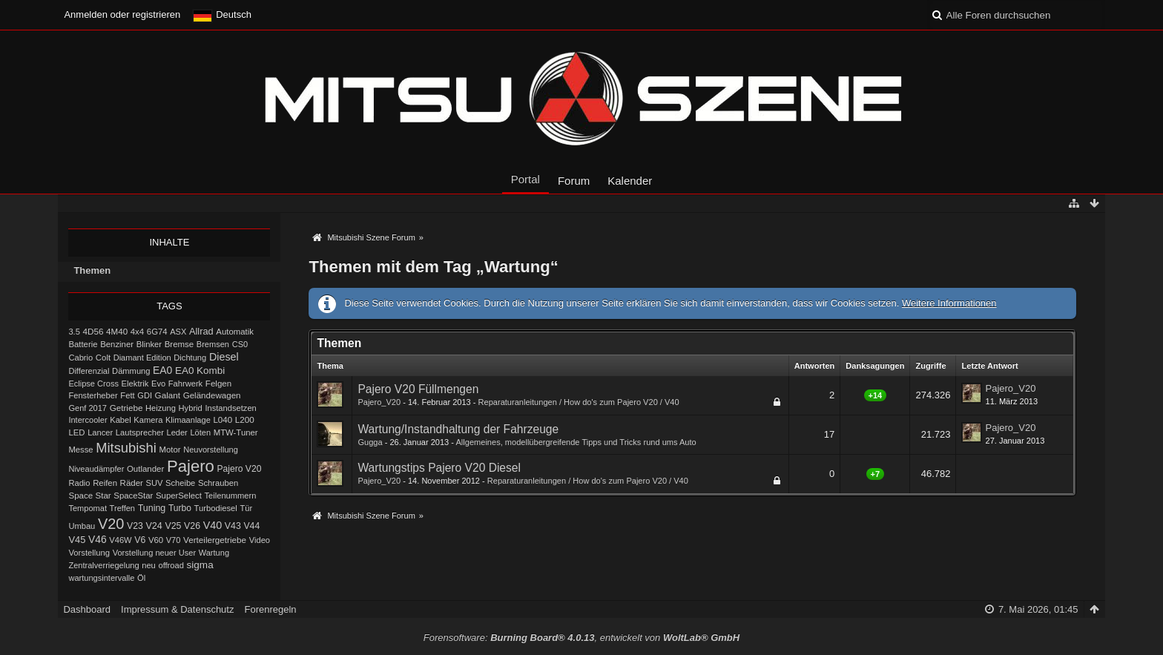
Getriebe (126, 407)
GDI (144, 395)
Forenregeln (270, 609)
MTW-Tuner (236, 432)
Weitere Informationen (949, 303)
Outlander (145, 468)
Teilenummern (231, 495)
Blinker (149, 344)
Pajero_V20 (379, 402)
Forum (574, 180)
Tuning (152, 508)
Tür (246, 508)
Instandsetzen (230, 408)
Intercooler (87, 419)
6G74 (157, 331)
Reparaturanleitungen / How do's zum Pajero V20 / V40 (578, 402)
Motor (170, 449)
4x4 (138, 331)
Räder (131, 482)
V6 (139, 540)
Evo (158, 383)
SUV (153, 482)
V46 (97, 539)
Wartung (214, 552)
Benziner (117, 344)
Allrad (201, 331)
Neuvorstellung (210, 449)
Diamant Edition (142, 357)
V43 (233, 526)
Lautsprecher (140, 432)
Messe (80, 449)
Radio (79, 482)
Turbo (179, 508)
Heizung (160, 408)
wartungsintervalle (101, 577)
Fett (127, 395)
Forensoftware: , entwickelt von (581, 637)
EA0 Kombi (200, 370)
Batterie (82, 344)
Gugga (370, 442)
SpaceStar (133, 495)
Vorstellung (89, 552)
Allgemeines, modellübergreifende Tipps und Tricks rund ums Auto (575, 442)
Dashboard (87, 609)
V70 (173, 540)
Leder (177, 432)
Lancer (100, 432)
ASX (178, 331)
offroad (170, 565)
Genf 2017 (87, 408)
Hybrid (190, 408)
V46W (120, 540)
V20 (111, 524)
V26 (192, 526)
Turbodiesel (215, 508)
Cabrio (80, 357)
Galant (167, 395)
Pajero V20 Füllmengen (418, 389)
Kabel (120, 419)
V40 (213, 525)
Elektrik (135, 383)
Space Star (89, 495)
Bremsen (213, 344)
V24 (153, 526)
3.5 (74, 331)
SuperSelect (179, 495)
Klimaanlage (188, 419)
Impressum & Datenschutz (177, 609)
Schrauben (218, 482)
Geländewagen (212, 395)
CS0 (240, 344)
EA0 (162, 370)
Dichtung (190, 357)
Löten (200, 432)
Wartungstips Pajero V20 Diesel (439, 467)
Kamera (148, 419)
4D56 (93, 331)
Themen (92, 270)
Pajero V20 (239, 469)
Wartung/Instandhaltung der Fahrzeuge (458, 429)
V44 (251, 526)
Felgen (218, 383)
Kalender (629, 180)
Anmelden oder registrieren (122, 14)
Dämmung (131, 370)
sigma (200, 564)
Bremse (179, 344)
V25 (173, 526)
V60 (155, 540)
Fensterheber (92, 395)
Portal (525, 179)
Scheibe (180, 482)
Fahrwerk (185, 383)
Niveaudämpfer (96, 468)
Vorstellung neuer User (154, 552)
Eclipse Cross (93, 383)
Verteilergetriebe (214, 539)
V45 (76, 539)
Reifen (105, 482)
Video (259, 540)
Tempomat (87, 508)
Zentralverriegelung (103, 565)
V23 (135, 526)
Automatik (235, 331)
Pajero (190, 466)
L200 (244, 419)
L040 (222, 419)
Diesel (224, 357)
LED (76, 432)
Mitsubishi (126, 447)
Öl (141, 577)
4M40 (117, 331)
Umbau (81, 525)
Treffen (122, 508)
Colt (103, 357)
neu (149, 565)
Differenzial (88, 370)
